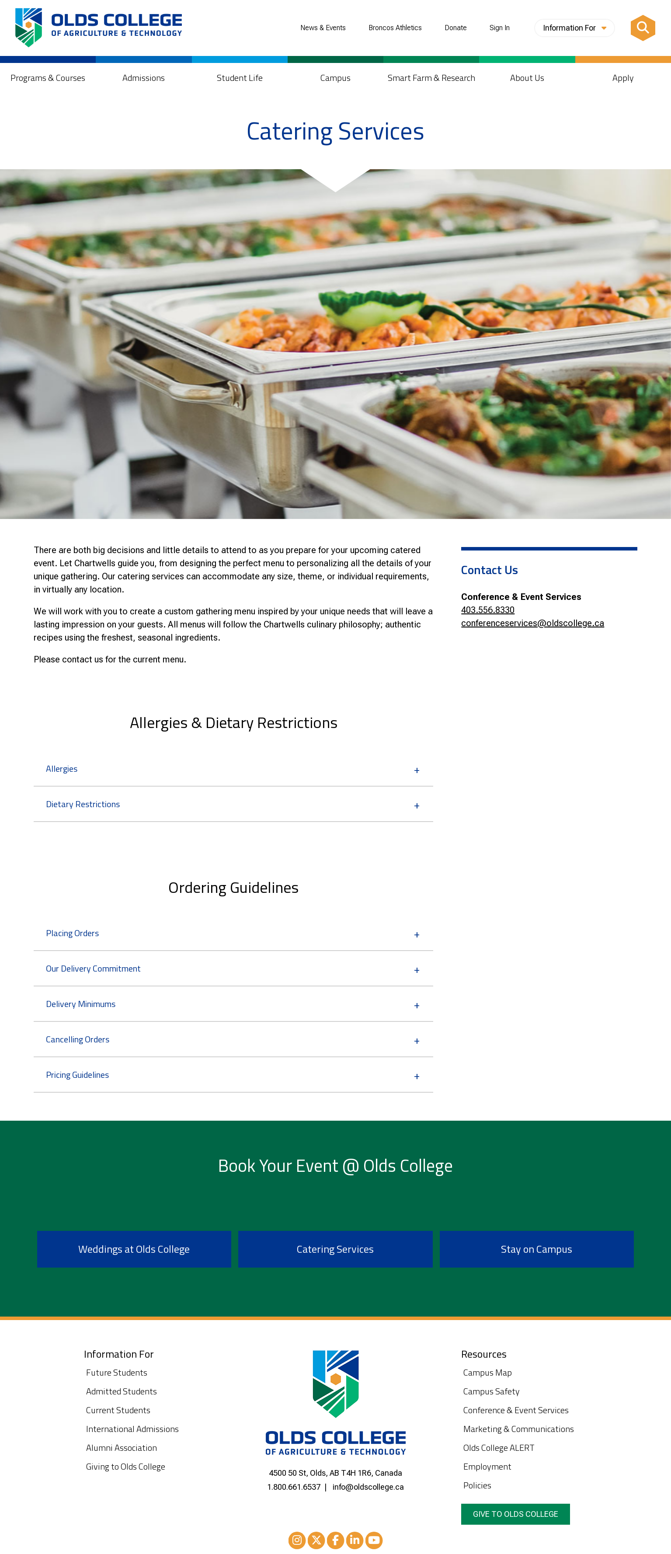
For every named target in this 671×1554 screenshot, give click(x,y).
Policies (477, 1485)
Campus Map (487, 1372)
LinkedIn (355, 1542)
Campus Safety (491, 1391)
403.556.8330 (488, 610)
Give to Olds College (515, 1514)
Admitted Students (121, 1391)
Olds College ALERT (499, 1447)
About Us (527, 77)
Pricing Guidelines (77, 1074)
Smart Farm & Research (431, 77)
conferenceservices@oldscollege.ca (532, 623)
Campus (335, 77)
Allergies (61, 768)
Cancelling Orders (77, 1039)
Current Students (118, 1410)
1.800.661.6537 (293, 1486)
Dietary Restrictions (83, 804)
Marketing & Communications (518, 1429)
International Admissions (132, 1429)
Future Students (116, 1372)
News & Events (323, 28)
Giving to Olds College (125, 1466)
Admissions (143, 77)
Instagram (297, 1542)
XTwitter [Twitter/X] (316, 1542)
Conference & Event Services (516, 1410)
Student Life (240, 77)
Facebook (335, 1542)
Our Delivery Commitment (93, 968)
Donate (456, 28)
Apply (623, 77)
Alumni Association (121, 1447)
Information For (574, 27)
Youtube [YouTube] (374, 1542)
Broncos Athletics (395, 28)
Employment (487, 1466)
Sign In (500, 28)
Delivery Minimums (80, 1003)
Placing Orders (72, 933)
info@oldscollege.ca (368, 1486)
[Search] (643, 28)
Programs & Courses (47, 77)
